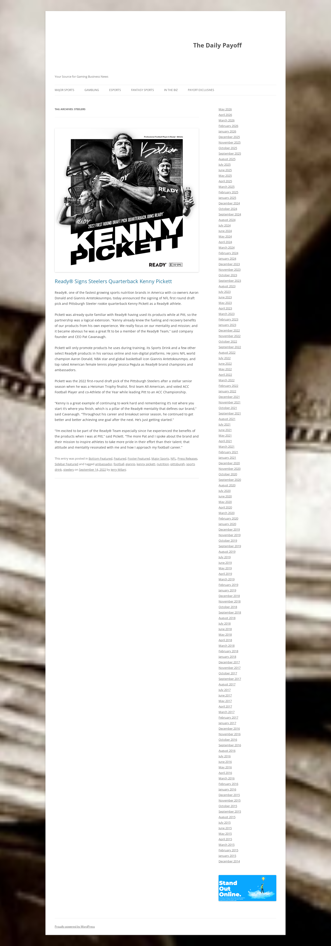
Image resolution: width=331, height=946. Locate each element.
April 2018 (225, 640)
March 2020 (227, 513)
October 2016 (228, 739)
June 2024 (225, 231)
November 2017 (230, 668)
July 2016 (225, 756)
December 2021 (229, 397)
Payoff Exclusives (201, 90)
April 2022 (225, 375)
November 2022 (230, 336)
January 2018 (227, 657)
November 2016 (230, 734)
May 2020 (225, 502)
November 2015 (230, 800)
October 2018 (228, 607)
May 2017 (225, 701)
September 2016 (230, 745)
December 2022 (229, 330)
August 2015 (227, 817)
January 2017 (227, 723)
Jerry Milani (118, 469)
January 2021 (227, 457)
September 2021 (230, 413)
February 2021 (228, 452)
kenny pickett (146, 464)
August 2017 (227, 684)
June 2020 (225, 496)
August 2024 (227, 220)
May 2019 (225, 568)
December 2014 (229, 861)
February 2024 (228, 253)
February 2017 (228, 717)
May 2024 (225, 236)
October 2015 (228, 806)
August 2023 (227, 286)
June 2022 (225, 363)
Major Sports (64, 90)
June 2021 (225, 430)
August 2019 (227, 551)
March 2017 (227, 712)
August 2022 (227, 352)
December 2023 (229, 264)
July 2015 (225, 822)
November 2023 (230, 269)
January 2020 (227, 524)
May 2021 (225, 435)
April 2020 (225, 507)
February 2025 (228, 192)
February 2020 (228, 518)
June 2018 (225, 629)
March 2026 (227, 120)
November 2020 (230, 469)
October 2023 (228, 275)
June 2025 (225, 170)
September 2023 (230, 281)
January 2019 (227, 590)
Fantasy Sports (142, 90)
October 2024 (228, 209)
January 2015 (227, 856)
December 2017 (229, 662)
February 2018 (228, 651)
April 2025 (225, 181)
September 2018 (230, 612)
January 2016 (227, 789)
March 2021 (227, 446)
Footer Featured (139, 458)
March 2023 (227, 314)
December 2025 (229, 137)
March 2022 (227, 380)
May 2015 (225, 833)
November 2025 (230, 142)
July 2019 (225, 557)
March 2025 (227, 187)
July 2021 (225, 424)
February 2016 (228, 784)
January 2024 (227, 258)
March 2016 (227, 778)
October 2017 (228, 673)
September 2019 (230, 546)
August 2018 (227, 618)
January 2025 (227, 198)
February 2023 (228, 319)
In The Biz (171, 90)
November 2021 (230, 402)
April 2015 (225, 839)
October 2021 (228, 408)
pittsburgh (177, 464)
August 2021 (227, 419)
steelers (68, 469)
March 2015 (227, 845)
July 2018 (225, 623)
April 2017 (225, 706)
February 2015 (228, 850)
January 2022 (227, 391)
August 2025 (227, 159)
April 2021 (225, 441)
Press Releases (187, 458)
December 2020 (229, 463)
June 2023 (225, 297)
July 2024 (225, 225)
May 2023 (225, 303)
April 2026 (225, 115)
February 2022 (228, 386)
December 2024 (229, 203)
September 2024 (230, 214)
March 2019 (227, 579)
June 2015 (225, 828)
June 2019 (225, 563)
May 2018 (225, 634)
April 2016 (225, 773)
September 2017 (230, 679)
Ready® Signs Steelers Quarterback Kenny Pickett (113, 281)
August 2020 (227, 485)
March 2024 (227, 247)
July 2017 (225, 690)
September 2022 (230, 347)
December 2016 (229, 728)
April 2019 (225, 574)
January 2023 (227, 325)
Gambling (91, 90)
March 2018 (227, 645)
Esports (115, 90)
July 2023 (225, 292)
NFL (173, 458)
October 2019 (228, 540)
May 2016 (225, 767)
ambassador (103, 464)
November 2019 (230, 535)
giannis (130, 464)
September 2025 (230, 153)
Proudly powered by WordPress (75, 926)
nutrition (163, 464)
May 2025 (225, 175)
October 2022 (228, 341)
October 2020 (228, 474)
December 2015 (229, 795)
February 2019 (228, 585)
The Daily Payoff (217, 45)
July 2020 (225, 491)
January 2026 (227, 131)
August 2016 (227, 751)
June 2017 (225, 695)
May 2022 (225, 369)
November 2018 (230, 601)
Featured (120, 458)
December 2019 (229, 529)
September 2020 (230, 480)
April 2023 (225, 308)
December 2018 (229, 596)
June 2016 (225, 762)
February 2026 (228, 126)
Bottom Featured (100, 458)
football (119, 464)
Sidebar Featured (66, 464)
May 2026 (225, 109)
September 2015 (230, 811)
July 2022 (225, 358)
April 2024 (225, 242)
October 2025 (228, 148)
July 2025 (225, 164)
